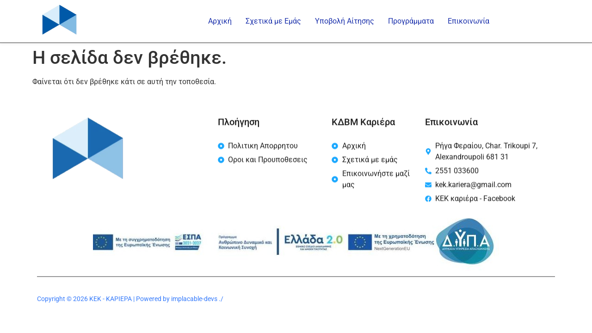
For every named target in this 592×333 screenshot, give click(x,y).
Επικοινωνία (468, 21)
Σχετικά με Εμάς (273, 21)
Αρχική (220, 21)
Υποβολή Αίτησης (344, 21)
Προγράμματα (411, 21)
